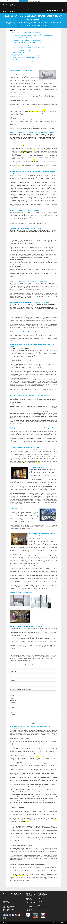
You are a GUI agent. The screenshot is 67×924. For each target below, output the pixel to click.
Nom (11, 666)
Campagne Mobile (52, 1)
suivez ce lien (29, 660)
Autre (13, 698)
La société (45, 1)
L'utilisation (13, 700)
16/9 (13, 695)
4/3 (12, 697)
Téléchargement (60, 1)
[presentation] (21, 718)
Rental (13, 707)
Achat (13, 712)
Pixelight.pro (60, 5)
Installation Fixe (15, 709)
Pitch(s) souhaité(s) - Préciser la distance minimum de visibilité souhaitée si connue (28, 685)
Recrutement (13, 922)
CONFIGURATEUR (18, 9)
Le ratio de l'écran (14, 694)
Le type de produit (14, 705)
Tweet (32, 889)
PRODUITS (26, 9)
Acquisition (13, 711)
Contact (53, 5)
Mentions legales (6, 922)
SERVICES (39, 9)
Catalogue (35, 5)
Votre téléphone (14, 676)
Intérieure (14, 702)
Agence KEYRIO (61, 922)
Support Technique (45, 5)
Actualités (12, 11)
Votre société (13, 671)
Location (13, 714)
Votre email (13, 680)
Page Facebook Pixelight (58, 894)
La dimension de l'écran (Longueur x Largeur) (20, 689)
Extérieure (14, 703)
